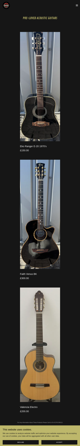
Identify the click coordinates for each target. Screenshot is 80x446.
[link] (6, 5)
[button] (77, 5)
